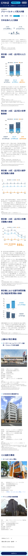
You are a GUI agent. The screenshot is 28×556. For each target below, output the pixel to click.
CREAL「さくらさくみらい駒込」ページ (15, 491)
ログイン (24, 2)
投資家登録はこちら (15, 2)
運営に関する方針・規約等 (9, 541)
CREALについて (7, 538)
